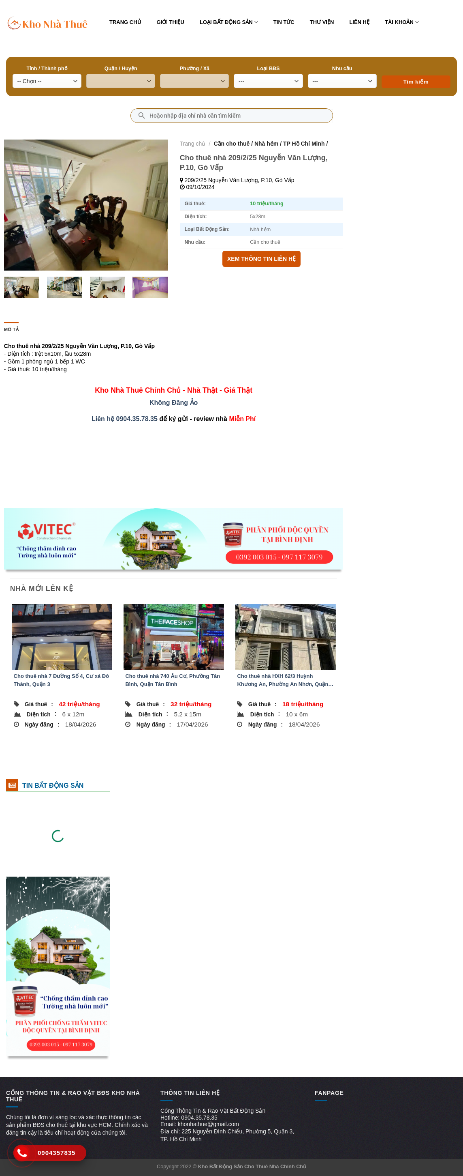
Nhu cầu (342, 68)
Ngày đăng (42, 724)
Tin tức (283, 22)
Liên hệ (359, 22)
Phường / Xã (194, 68)
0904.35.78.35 (137, 418)
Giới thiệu (170, 22)
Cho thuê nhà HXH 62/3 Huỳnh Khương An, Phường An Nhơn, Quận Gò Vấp (282, 680)
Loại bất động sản (229, 22)
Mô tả (11, 329)
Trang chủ (125, 22)
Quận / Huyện (121, 68)
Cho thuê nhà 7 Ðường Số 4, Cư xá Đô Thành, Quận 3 (61, 680)
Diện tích (41, 714)
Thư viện (322, 22)
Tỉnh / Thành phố (46, 68)
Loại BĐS (268, 68)
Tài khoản (402, 22)
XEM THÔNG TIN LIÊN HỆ (261, 259)
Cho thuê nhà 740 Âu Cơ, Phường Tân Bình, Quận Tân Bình (172, 680)
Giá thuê (39, 704)
